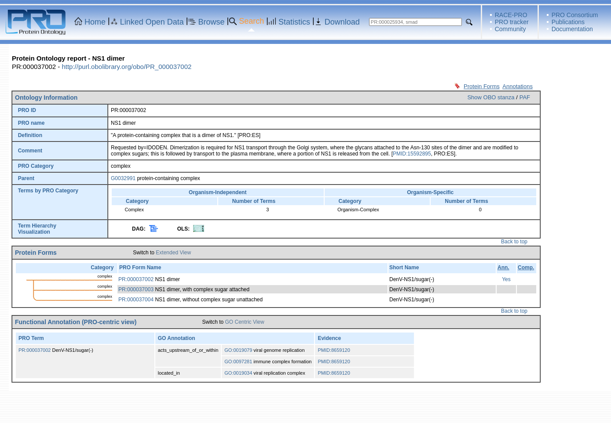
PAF (525, 97)
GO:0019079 (238, 350)
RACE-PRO (511, 14)
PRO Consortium (575, 14)
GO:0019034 (238, 373)
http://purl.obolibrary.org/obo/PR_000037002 (126, 66)
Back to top (514, 242)
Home (95, 22)
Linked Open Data (152, 22)
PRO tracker (512, 21)
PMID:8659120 (334, 350)
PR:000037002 (136, 279)
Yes (506, 279)
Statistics (294, 22)
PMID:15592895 (412, 154)
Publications (568, 21)
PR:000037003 (136, 289)
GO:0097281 (238, 361)
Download (342, 22)
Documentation (572, 29)
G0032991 (123, 178)
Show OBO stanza (490, 97)
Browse (211, 22)
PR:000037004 (136, 299)
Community (510, 29)
